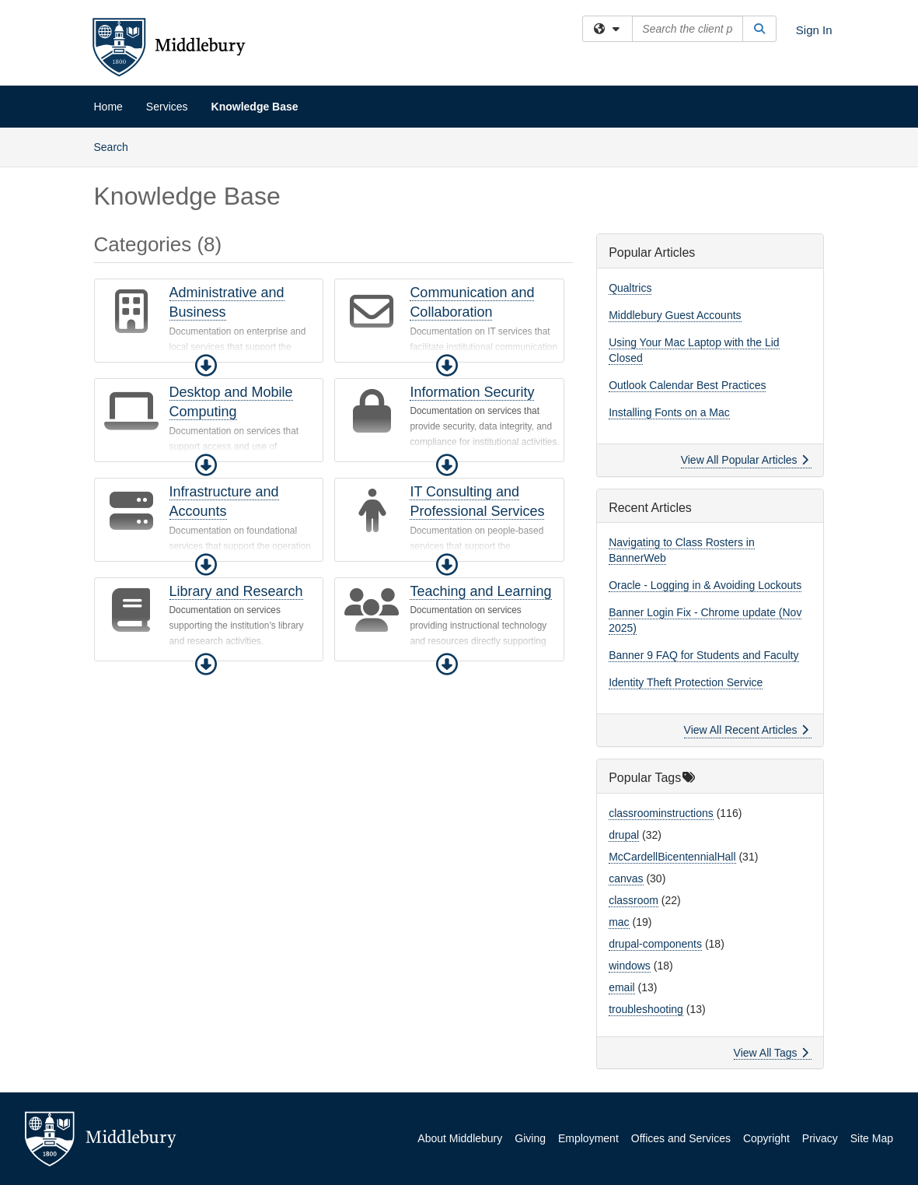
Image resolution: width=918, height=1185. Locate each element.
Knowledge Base (254, 106)
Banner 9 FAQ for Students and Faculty (703, 655)
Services (167, 106)
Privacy (820, 1138)
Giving (530, 1138)
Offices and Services (681, 1138)
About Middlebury (459, 1138)
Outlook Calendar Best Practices (687, 385)
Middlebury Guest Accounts (675, 315)
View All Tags (771, 1053)
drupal (624, 835)
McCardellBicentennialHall (672, 856)
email (621, 987)
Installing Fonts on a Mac (669, 412)
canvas (626, 878)
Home (108, 106)
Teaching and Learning (480, 591)
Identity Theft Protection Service (686, 682)
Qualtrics (630, 288)
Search (117, 145)
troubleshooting (646, 1009)
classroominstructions (661, 813)
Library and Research (236, 591)
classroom (633, 900)
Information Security (472, 392)
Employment (588, 1138)
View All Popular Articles (745, 460)
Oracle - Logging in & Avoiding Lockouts (705, 585)
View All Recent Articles (746, 730)
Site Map (871, 1138)
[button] (206, 365)
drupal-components (655, 944)
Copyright (766, 1138)
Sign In (814, 30)
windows (630, 965)
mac (619, 922)
